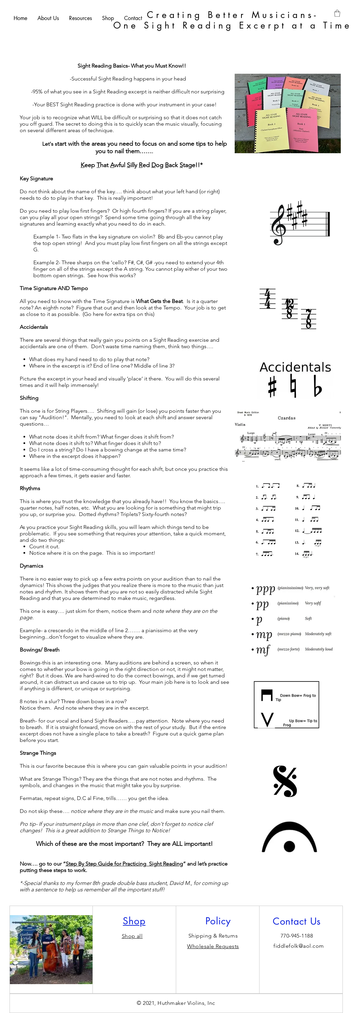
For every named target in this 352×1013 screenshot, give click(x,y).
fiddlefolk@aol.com (298, 946)
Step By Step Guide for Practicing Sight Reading (124, 863)
